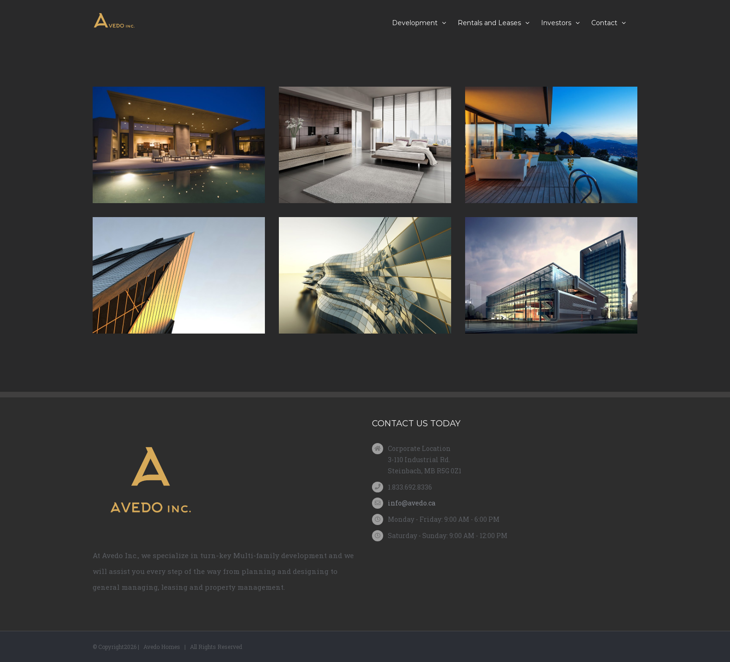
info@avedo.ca (411, 502)
